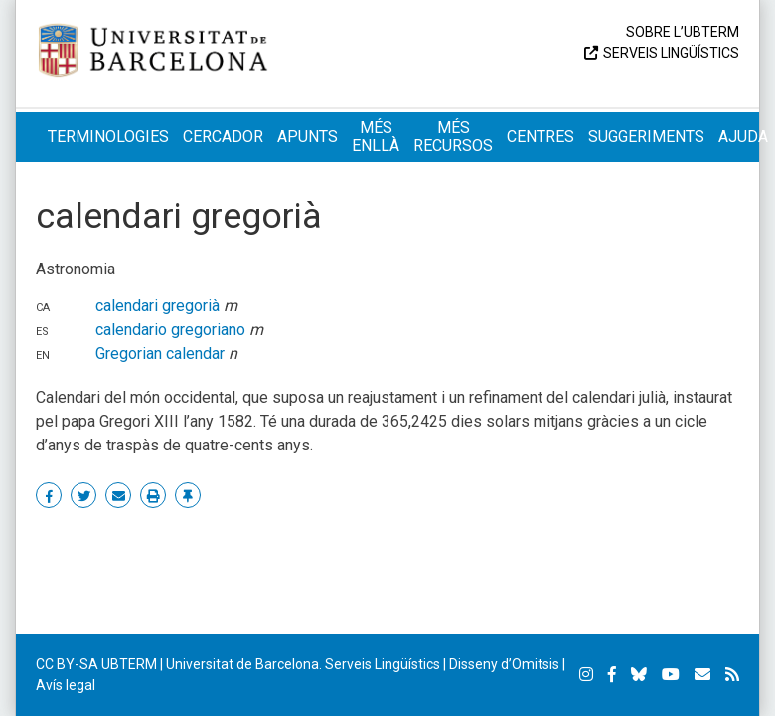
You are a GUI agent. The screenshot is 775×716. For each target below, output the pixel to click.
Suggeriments (646, 136)
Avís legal (65, 685)
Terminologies (108, 136)
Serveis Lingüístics (671, 53)
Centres (540, 136)
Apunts (307, 136)
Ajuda (743, 136)
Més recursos (453, 136)
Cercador (223, 136)
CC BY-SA (67, 664)
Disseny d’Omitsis (504, 664)
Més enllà (375, 136)
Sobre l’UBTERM (682, 32)
